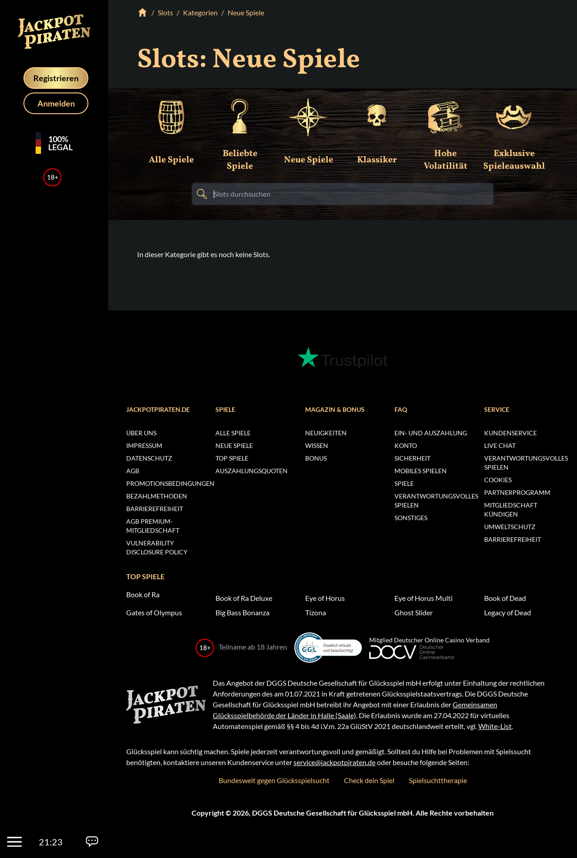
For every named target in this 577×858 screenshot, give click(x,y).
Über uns (141, 433)
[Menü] (14, 842)
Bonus (316, 458)
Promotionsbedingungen (163, 483)
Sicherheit (412, 458)
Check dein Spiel (369, 780)
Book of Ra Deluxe (243, 598)
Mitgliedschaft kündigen (510, 509)
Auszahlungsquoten (251, 471)
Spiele (404, 483)
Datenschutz (149, 458)
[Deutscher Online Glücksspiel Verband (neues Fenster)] (429, 652)
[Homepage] (54, 31)
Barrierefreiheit (154, 508)
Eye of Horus (325, 598)
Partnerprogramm (517, 492)
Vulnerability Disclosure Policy (157, 547)
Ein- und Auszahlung (430, 433)
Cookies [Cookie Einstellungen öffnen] (498, 480)
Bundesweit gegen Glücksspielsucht (274, 780)
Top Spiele (231, 458)
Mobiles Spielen (420, 471)
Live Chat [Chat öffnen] (500, 445)
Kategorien (200, 12)
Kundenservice (510, 433)
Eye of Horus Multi (423, 598)
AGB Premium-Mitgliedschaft (152, 525)
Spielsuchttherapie (438, 780)
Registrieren (55, 78)
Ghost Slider (413, 612)
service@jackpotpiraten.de (334, 762)
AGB (132, 471)
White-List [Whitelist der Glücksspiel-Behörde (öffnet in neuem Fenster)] (495, 726)
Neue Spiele (234, 445)
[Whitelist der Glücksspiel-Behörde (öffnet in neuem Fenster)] (328, 647)
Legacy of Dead (507, 612)
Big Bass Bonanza (242, 612)
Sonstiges (410, 517)
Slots (165, 12)
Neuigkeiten (326, 433)
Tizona (315, 612)
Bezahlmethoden (156, 496)
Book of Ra (143, 594)
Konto (405, 445)
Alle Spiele (233, 433)
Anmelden (56, 103)
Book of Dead (505, 598)
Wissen (316, 445)
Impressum (144, 445)
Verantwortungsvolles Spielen (431, 500)
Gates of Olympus (154, 612)
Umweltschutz (510, 526)
